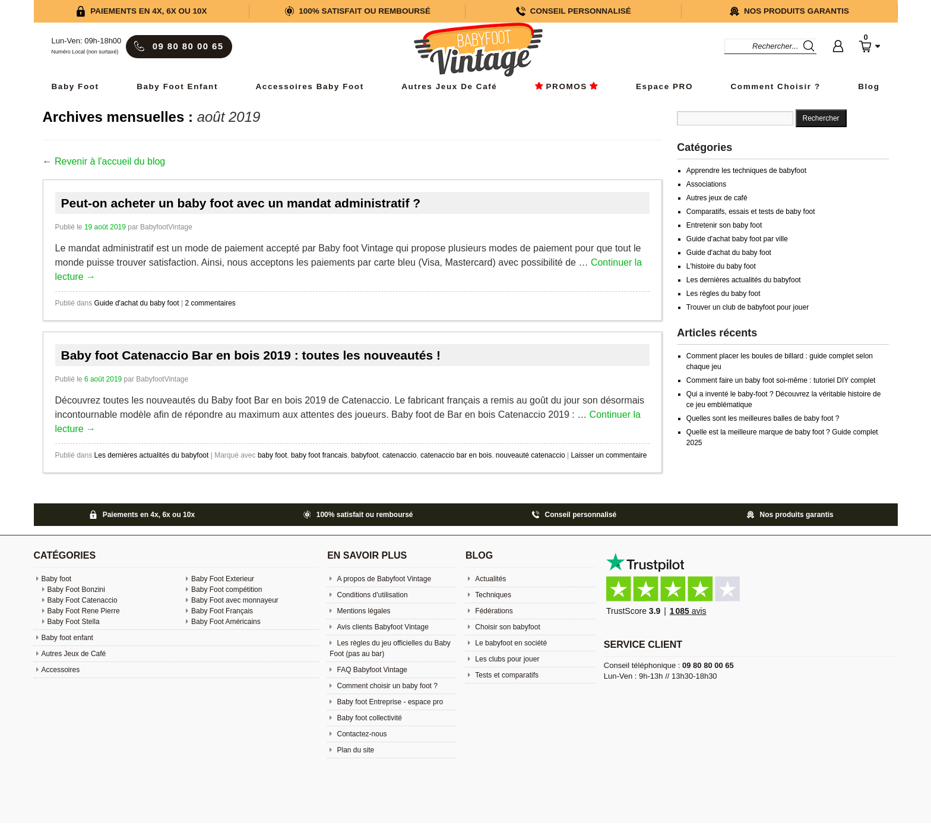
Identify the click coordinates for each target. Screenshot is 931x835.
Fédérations (493, 611)
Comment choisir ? (776, 86)
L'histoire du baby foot (721, 266)
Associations (706, 184)
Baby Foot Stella (74, 621)
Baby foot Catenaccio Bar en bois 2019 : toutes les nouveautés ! (251, 355)
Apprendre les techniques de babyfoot (746, 170)
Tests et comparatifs (506, 675)
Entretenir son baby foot (724, 225)
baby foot (272, 455)
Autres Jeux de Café (449, 86)
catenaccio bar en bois (456, 455)
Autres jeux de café (717, 198)
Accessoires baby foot (310, 86)
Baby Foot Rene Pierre (84, 611)
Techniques (492, 595)
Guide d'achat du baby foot (136, 303)
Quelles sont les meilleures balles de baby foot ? (762, 418)
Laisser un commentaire (609, 455)
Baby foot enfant (177, 86)
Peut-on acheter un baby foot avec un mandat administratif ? (241, 203)
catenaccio (399, 455)
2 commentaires (210, 303)
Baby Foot (75, 86)
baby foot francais (319, 455)
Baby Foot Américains (226, 621)
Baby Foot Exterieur (222, 579)
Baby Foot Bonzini (76, 589)
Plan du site (354, 750)
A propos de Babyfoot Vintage (383, 579)
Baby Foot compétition (226, 589)
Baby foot (57, 579)
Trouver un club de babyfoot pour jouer (747, 307)
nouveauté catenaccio (530, 455)
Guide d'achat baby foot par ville (737, 239)
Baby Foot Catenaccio (83, 600)
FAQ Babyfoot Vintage (371, 670)
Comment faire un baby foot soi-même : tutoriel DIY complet (781, 380)
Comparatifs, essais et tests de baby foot (750, 211)
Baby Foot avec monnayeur (234, 600)
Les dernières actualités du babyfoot (151, 455)
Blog (868, 86)
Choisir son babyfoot (506, 627)
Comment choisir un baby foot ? (386, 686)
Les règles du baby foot (723, 293)
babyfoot (364, 455)
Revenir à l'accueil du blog (110, 161)
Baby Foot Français (222, 611)
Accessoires (61, 670)
